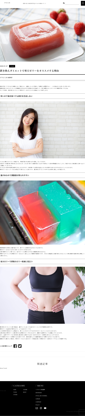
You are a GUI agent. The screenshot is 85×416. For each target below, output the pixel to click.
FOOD (15, 392)
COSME (25, 389)
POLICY (38, 405)
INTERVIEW (39, 393)
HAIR (14, 389)
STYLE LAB (7, 3)
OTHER (15, 394)
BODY (24, 392)
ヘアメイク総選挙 (40, 389)
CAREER (38, 399)
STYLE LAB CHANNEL (41, 396)
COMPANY (38, 402)
